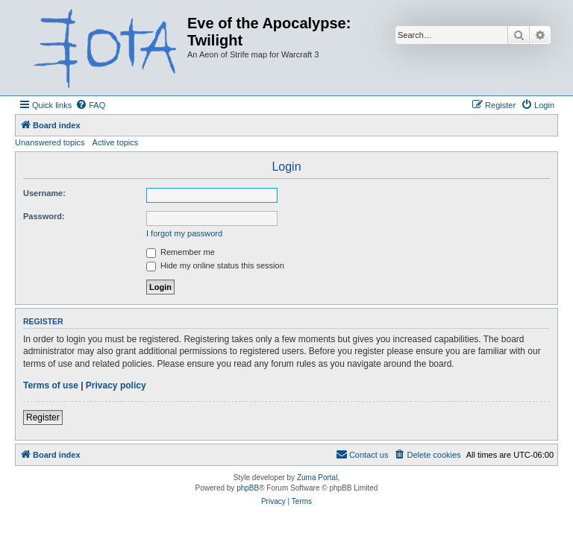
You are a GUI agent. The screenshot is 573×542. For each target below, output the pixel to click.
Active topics (116, 142)
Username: (44, 193)
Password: (44, 216)
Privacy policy (116, 385)
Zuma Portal (317, 477)
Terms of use (50, 385)
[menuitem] (90, 105)
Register (43, 417)
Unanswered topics (50, 142)
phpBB (248, 488)
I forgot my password (184, 233)
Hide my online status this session (215, 265)
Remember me (180, 252)
